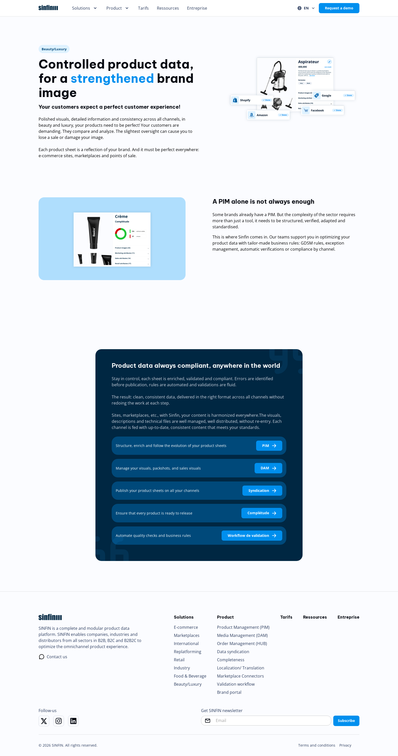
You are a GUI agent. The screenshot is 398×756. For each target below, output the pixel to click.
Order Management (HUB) (242, 643)
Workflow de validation (252, 535)
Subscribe (346, 721)
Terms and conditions (316, 745)
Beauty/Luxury (188, 684)
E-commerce (186, 627)
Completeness (230, 660)
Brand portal (229, 692)
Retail (179, 660)
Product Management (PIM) (243, 627)
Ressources (168, 8)
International (186, 643)
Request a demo (339, 8)
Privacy (345, 745)
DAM (268, 468)
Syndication (262, 491)
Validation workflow (236, 684)
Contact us (57, 657)
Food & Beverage (190, 676)
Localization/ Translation (240, 668)
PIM (269, 446)
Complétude (261, 513)
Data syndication (233, 651)
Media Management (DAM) (242, 635)
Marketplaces (187, 635)
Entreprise (197, 8)
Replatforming (187, 651)
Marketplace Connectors (240, 676)
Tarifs (143, 8)
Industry (182, 668)
